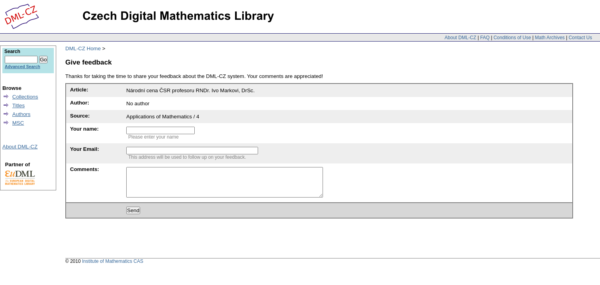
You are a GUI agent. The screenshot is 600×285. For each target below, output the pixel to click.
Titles (18, 105)
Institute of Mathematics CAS (112, 267)
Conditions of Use (512, 37)
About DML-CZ (460, 37)
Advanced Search (22, 66)
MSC (18, 123)
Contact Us (580, 37)
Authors (21, 114)
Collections (25, 97)
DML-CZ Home (83, 48)
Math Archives (549, 37)
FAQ (485, 37)
